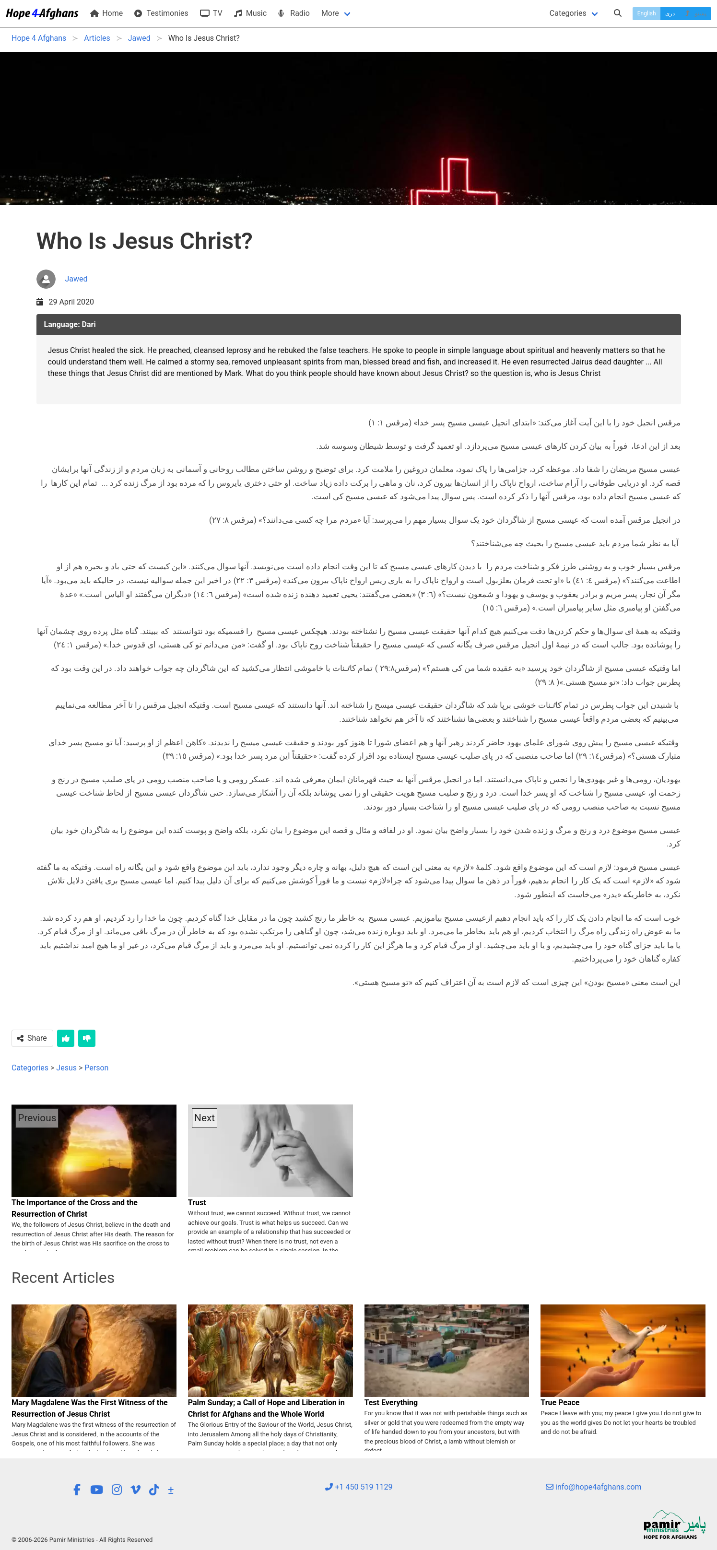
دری (670, 13)
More (330, 13)
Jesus (66, 1067)
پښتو (695, 13)
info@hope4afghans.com (594, 1486)
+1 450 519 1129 (359, 1486)
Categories (568, 13)
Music (250, 13)
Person (96, 1067)
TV (211, 13)
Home (106, 13)
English (646, 13)
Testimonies (161, 13)
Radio (294, 13)
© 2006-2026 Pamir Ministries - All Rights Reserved (82, 1539)
